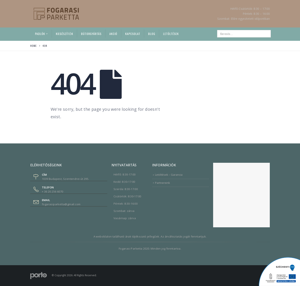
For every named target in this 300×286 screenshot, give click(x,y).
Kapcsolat (132, 33)
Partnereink (162, 183)
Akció (113, 33)
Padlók (40, 33)
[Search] (265, 33)
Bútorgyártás (91, 33)
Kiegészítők (64, 33)
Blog (151, 33)
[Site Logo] (56, 13)
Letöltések (171, 33)
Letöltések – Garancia (168, 175)
